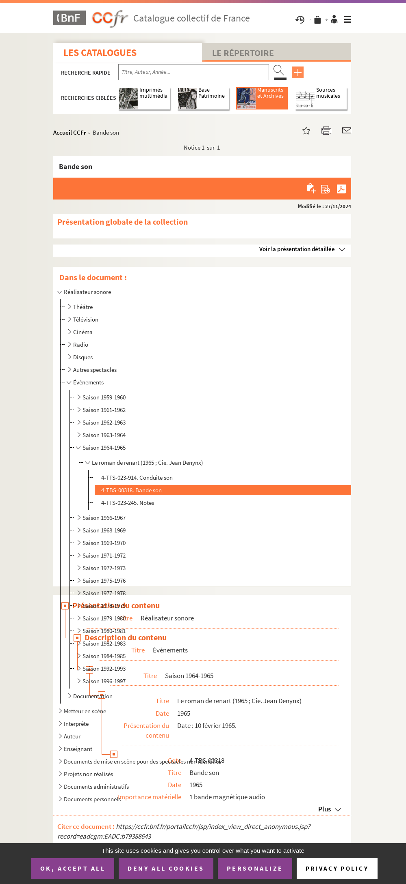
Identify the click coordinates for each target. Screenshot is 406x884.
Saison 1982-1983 (104, 643)
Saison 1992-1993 (104, 668)
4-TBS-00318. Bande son (131, 490)
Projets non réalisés (88, 774)
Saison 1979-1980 (104, 618)
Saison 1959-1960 (104, 397)
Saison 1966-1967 (104, 517)
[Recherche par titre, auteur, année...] (193, 72)
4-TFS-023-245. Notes (127, 502)
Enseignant (78, 749)
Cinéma (83, 332)
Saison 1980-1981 (104, 631)
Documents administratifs (96, 786)
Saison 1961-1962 (104, 410)
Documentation (93, 696)
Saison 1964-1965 (104, 447)
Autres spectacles (95, 369)
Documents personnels (92, 799)
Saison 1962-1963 (104, 422)
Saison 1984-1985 (104, 656)
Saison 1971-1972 (104, 555)
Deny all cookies (166, 868)
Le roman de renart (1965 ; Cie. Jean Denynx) (147, 462)
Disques (83, 357)
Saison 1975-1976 (104, 580)
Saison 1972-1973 (104, 568)
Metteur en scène (85, 711)
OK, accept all (72, 868)
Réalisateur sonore (87, 292)
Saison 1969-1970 (104, 543)
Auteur (72, 736)
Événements (88, 382)
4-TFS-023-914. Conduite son (137, 477)
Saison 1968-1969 (104, 530)
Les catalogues (100, 52)
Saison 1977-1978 (104, 593)
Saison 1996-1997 (104, 681)
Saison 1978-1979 (104, 605)
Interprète (76, 723)
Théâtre (83, 307)
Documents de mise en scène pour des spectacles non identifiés (142, 761)
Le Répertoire (243, 52)
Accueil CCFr (69, 132)
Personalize (255, 868)
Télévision (85, 319)
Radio (80, 344)
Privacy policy (337, 868)
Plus (324, 809)
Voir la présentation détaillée (297, 249)
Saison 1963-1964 (104, 435)
